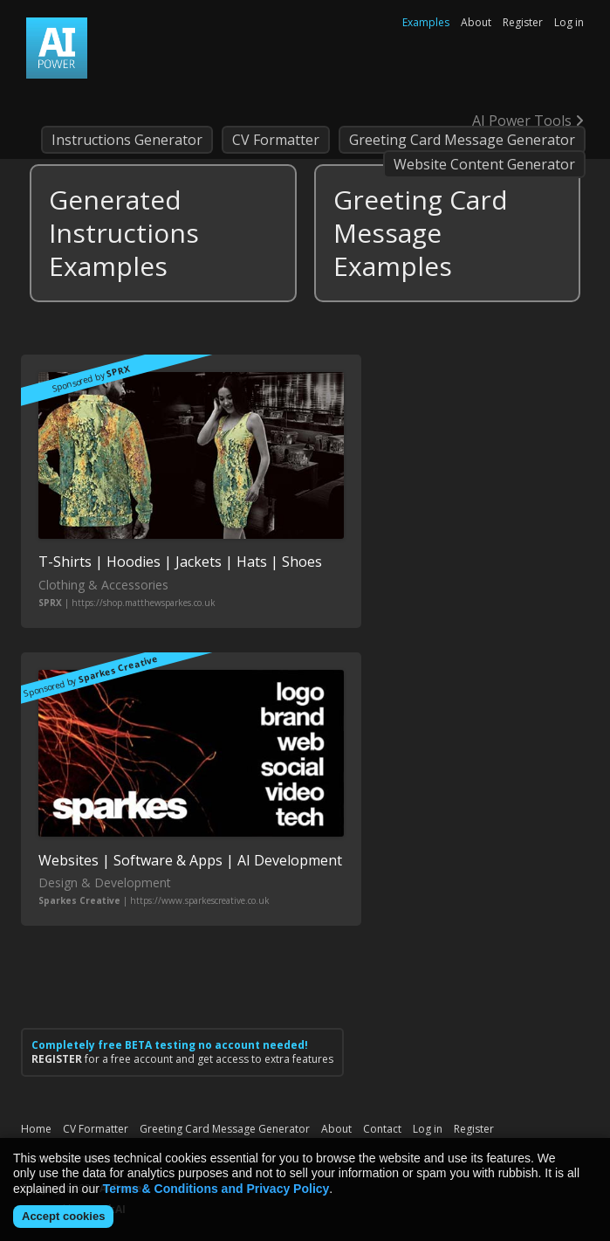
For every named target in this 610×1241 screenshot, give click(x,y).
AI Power (56, 48)
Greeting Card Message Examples (420, 233)
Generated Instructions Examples (124, 233)
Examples (425, 22)
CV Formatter (275, 139)
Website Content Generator (484, 164)
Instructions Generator (126, 139)
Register (523, 22)
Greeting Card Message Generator (462, 139)
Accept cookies (63, 1216)
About (476, 22)
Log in (569, 22)
